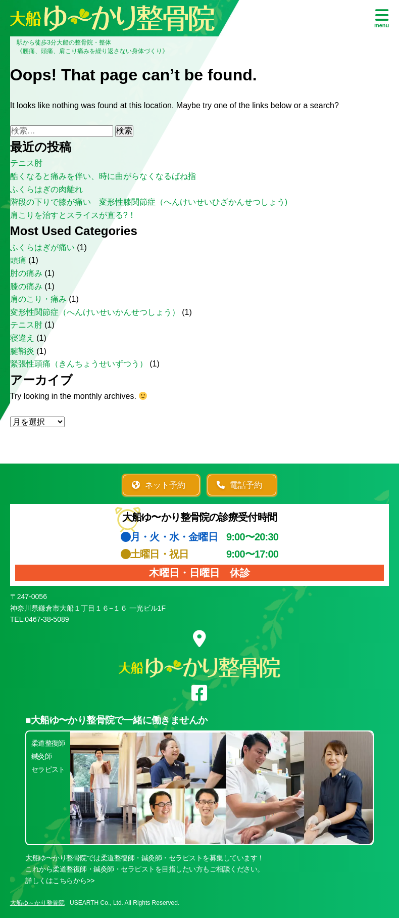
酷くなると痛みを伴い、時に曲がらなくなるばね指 (103, 176)
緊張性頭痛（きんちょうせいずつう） (78, 363)
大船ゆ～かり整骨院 (37, 902)
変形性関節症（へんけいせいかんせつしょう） (95, 312)
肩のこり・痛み (38, 299)
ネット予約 (158, 485)
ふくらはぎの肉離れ (46, 189)
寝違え (22, 338)
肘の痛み (26, 273)
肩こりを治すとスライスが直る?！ (73, 215)
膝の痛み (26, 286)
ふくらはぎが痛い (42, 247)
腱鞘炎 (22, 351)
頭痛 (18, 260)
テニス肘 (26, 163)
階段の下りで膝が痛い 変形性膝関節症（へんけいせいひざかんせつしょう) (148, 202)
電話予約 (239, 485)
